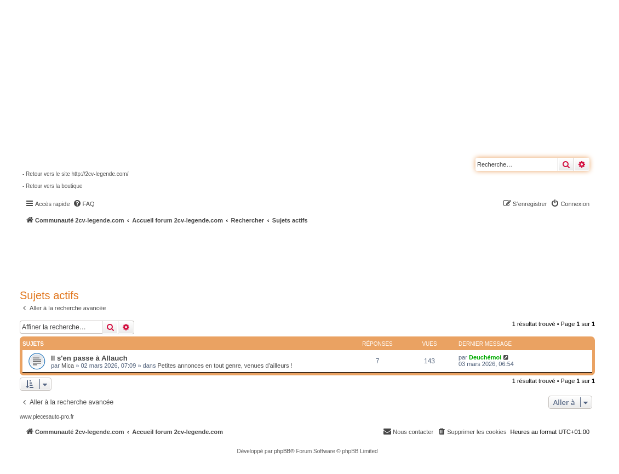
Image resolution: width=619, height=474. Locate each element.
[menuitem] (84, 203)
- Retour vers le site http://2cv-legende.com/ (75, 174)
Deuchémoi (485, 357)
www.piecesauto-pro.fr (47, 417)
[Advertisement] (294, 254)
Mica (67, 365)
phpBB (282, 451)
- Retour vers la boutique (52, 186)
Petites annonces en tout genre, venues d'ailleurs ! (224, 365)
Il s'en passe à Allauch (89, 358)
